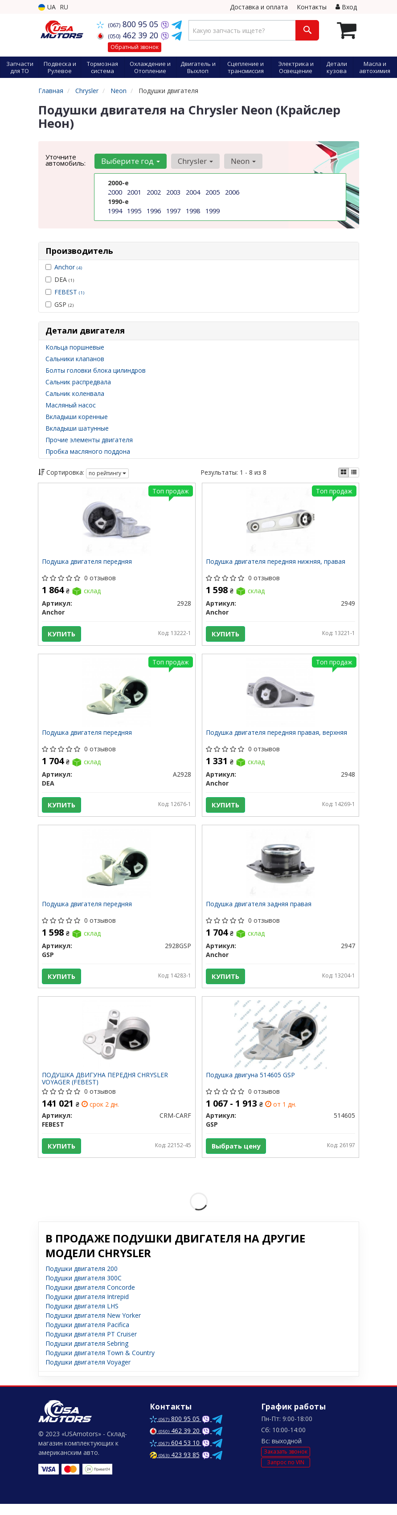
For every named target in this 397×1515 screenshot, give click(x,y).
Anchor (68, 267)
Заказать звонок (285, 1462)
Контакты (312, 7)
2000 (115, 192)
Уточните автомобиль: (65, 159)
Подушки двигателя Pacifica (87, 1336)
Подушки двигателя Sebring (86, 1354)
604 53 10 (175, 1454)
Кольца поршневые (74, 347)
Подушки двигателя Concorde (90, 1298)
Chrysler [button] (194, 161)
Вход (346, 7)
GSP (59, 304)
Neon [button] (241, 161)
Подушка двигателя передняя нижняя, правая (276, 562)
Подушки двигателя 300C (83, 1289)
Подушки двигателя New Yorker (93, 1326)
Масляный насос (70, 405)
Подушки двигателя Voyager (88, 1373)
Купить (62, 634)
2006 (232, 192)
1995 (134, 211)
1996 (154, 211)
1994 (115, 211)
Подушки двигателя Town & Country (100, 1364)
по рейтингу (107, 473)
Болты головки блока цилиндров (95, 370)
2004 (193, 192)
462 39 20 (128, 35)
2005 (212, 192)
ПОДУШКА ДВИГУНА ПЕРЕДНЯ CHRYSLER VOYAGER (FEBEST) (106, 1088)
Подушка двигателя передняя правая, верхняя (277, 736)
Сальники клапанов (74, 358)
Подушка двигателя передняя (88, 562)
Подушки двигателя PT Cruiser (91, 1345)
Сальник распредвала (78, 382)
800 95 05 (128, 24)
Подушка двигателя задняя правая (259, 910)
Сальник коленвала (74, 393)
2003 (173, 192)
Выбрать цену (237, 1155)
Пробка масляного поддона (87, 451)
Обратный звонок (135, 47)
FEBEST (69, 292)
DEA (59, 279)
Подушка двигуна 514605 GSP (251, 1084)
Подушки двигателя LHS (82, 1317)
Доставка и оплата (259, 7)
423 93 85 (175, 1466)
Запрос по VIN (285, 1473)
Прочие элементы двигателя (89, 440)
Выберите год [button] (130, 161)
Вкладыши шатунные (77, 428)
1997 (173, 211)
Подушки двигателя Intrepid (87, 1307)
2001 (134, 192)
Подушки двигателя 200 (81, 1279)
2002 (154, 192)
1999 (212, 211)
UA (47, 7)
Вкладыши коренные (76, 416)
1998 (193, 211)
